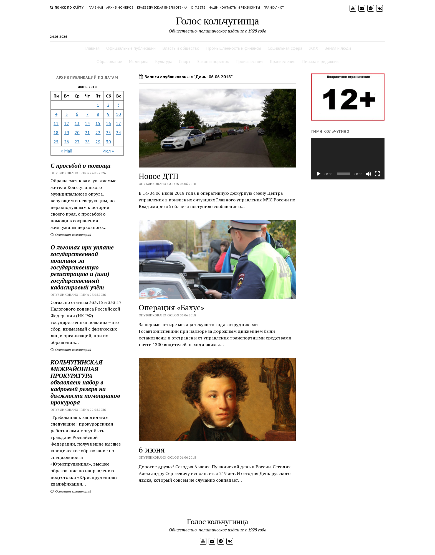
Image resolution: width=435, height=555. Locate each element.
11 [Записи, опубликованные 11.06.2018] (56, 123)
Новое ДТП (158, 176)
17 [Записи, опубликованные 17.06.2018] (118, 123)
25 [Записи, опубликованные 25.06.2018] (56, 141)
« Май (66, 151)
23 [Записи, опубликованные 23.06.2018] (108, 132)
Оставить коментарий (70, 234)
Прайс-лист (274, 7)
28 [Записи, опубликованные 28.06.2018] (87, 141)
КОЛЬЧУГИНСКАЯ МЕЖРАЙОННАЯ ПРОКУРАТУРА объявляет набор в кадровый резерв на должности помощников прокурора (85, 382)
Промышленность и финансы (233, 48)
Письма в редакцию (321, 61)
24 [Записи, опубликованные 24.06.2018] (118, 132)
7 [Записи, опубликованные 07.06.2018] (87, 114)
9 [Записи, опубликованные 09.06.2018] (108, 114)
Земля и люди (338, 48)
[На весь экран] (377, 174)
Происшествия (249, 61)
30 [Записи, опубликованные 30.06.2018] (108, 141)
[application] (348, 158)
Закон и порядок (213, 61)
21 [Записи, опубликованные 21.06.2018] (87, 132)
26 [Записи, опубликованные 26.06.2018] (66, 141)
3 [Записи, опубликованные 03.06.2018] (118, 105)
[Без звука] (368, 174)
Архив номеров (120, 7)
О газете (198, 7)
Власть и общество (180, 48)
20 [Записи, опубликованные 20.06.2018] (77, 132)
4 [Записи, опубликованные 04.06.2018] (56, 114)
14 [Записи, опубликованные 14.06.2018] (87, 123)
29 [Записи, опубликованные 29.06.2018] (97, 141)
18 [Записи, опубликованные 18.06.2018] (56, 132)
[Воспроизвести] (318, 174)
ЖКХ (313, 48)
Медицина (138, 61)
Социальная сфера (285, 48)
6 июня (152, 449)
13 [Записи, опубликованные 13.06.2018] (77, 123)
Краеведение (282, 61)
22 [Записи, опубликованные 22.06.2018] (97, 132)
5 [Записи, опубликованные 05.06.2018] (66, 114)
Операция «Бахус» (171, 307)
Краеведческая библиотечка (162, 7)
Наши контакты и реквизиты (234, 7)
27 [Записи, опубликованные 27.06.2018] (77, 141)
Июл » (108, 151)
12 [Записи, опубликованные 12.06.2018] (66, 123)
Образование (109, 61)
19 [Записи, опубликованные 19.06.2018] (66, 132)
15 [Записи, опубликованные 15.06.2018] (97, 123)
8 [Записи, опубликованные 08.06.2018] (98, 114)
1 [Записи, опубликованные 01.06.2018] (98, 105)
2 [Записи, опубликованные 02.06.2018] (108, 105)
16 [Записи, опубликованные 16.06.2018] (108, 123)
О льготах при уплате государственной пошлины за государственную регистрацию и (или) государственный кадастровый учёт (82, 267)
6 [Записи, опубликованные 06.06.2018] (77, 114)
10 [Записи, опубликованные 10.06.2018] (118, 114)
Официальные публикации (131, 48)
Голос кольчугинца (217, 20)
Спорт (185, 61)
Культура (163, 61)
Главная (96, 7)
